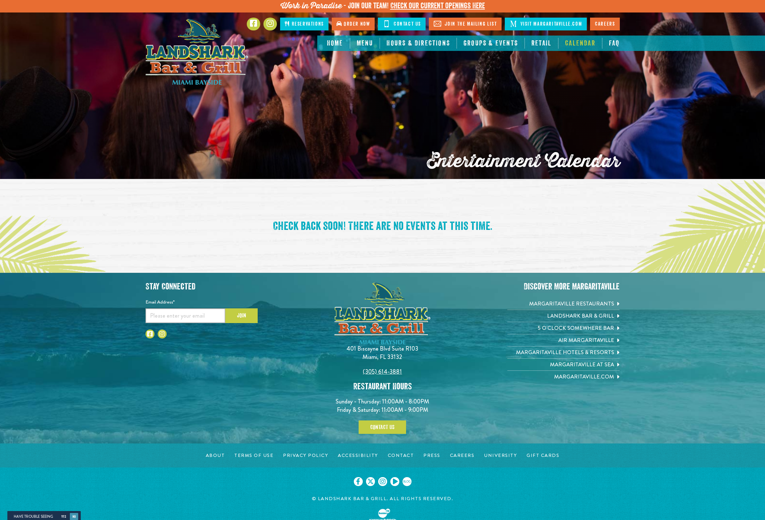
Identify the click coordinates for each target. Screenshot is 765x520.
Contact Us (402, 24)
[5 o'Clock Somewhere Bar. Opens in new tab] (563, 328)
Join (241, 315)
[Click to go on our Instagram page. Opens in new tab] (382, 481)
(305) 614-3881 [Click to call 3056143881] (382, 371)
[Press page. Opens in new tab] (432, 455)
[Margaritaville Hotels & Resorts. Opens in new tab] (563, 352)
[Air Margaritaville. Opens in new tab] (563, 340)
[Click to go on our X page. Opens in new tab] (370, 481)
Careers (605, 24)
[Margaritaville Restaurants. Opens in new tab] (563, 304)
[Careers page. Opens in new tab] (462, 455)
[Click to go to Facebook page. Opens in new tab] (253, 24)
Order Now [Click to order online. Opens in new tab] (353, 24)
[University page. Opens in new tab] (500, 455)
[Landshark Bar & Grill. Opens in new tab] (563, 316)
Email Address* (160, 301)
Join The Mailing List (465, 24)
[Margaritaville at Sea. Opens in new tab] (563, 364)
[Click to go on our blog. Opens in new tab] (407, 481)
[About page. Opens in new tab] (215, 455)
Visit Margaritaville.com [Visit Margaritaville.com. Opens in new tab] (546, 24)
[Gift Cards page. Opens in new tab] (543, 455)
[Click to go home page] (197, 52)
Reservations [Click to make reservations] (304, 24)
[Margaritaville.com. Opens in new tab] (563, 377)
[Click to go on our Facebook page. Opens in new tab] (358, 481)
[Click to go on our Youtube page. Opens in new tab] (394, 481)
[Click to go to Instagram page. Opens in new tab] (270, 24)
